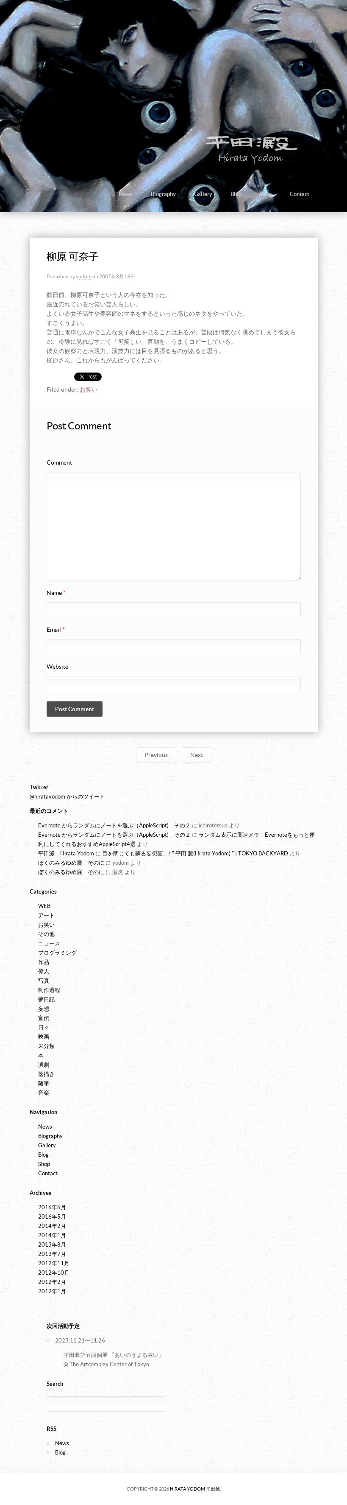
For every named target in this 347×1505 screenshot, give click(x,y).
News (126, 194)
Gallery (203, 194)
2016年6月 (52, 1207)
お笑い (88, 389)
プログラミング (57, 953)
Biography (163, 194)
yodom (84, 276)
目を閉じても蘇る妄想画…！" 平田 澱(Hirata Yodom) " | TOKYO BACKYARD (195, 853)
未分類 (46, 1046)
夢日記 (46, 999)
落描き (46, 1074)
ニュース (49, 943)
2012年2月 (52, 1282)
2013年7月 (52, 1254)
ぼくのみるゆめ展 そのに (71, 863)
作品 (43, 962)
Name (56, 592)
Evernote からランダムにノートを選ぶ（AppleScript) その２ (114, 825)
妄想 (43, 1009)
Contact (299, 194)
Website (57, 666)
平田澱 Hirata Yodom (66, 853)
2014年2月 (52, 1226)
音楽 (43, 1093)
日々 (43, 1027)
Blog (236, 194)
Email (56, 629)
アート (46, 915)
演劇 (43, 1065)
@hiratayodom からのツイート (67, 796)
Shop (266, 194)
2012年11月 (53, 1263)
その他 (46, 934)
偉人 (43, 971)
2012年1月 (52, 1291)
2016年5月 (52, 1217)
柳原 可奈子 (73, 256)
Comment (59, 462)
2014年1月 (52, 1235)
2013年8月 (52, 1245)
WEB (44, 906)
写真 (43, 981)
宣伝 (43, 1018)
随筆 (43, 1083)
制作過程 (49, 990)
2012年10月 (53, 1273)
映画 (43, 1037)
